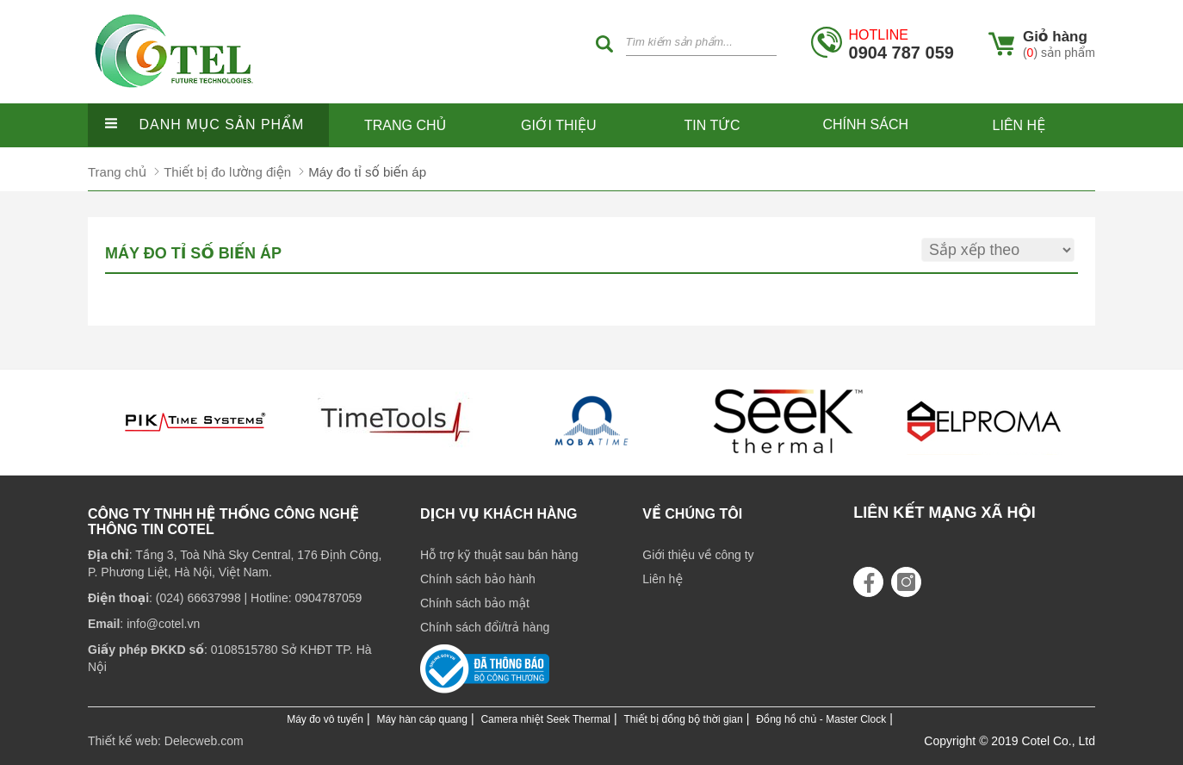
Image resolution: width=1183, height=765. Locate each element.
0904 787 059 (901, 44)
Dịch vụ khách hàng (499, 514)
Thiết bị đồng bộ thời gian (683, 719)
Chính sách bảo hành (478, 579)
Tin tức (712, 125)
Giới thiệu (559, 125)
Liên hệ (1019, 125)
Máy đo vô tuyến (325, 719)
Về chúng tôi (692, 514)
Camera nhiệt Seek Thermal (545, 719)
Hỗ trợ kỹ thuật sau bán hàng (499, 555)
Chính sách (865, 124)
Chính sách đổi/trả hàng (484, 627)
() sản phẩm (1059, 52)
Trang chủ (405, 125)
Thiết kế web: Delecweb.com (166, 741)
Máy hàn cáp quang (421, 719)
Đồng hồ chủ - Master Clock (821, 719)
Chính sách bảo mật (475, 603)
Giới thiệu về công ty (697, 555)
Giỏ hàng (1055, 36)
